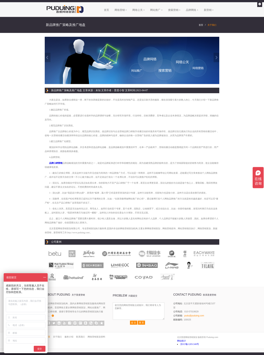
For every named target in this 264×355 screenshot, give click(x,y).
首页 (106, 10)
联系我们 (80, 337)
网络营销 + (121, 10)
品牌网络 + (192, 10)
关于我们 (212, 25)
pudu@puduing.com (194, 315)
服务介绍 (69, 337)
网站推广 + (156, 10)
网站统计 (181, 341)
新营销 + (209, 10)
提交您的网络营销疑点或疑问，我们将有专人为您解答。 (138, 311)
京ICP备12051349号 (189, 344)
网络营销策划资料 (96, 337)
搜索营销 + (174, 10)
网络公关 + (138, 10)
